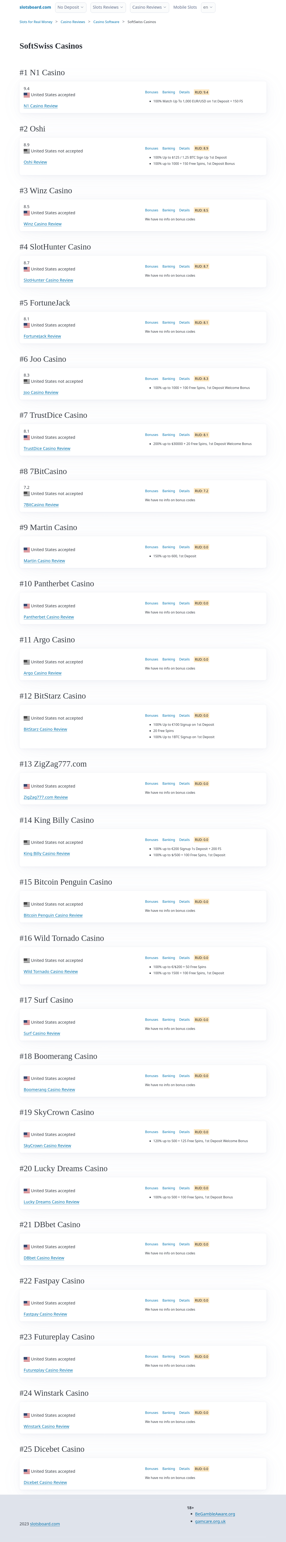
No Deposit (68, 7)
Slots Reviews (106, 7)
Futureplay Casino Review (48, 1370)
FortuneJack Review (42, 336)
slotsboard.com (45, 1524)
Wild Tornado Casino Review (51, 971)
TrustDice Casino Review (47, 448)
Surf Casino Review (42, 1033)
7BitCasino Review (41, 504)
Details (184, 92)
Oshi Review (35, 162)
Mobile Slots (185, 7)
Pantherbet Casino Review (49, 617)
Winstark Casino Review (46, 1426)
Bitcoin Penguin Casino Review (53, 915)
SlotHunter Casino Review (48, 280)
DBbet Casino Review (44, 1258)
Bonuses (151, 92)
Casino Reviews (147, 7)
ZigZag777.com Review (46, 797)
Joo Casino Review (41, 392)
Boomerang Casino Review (49, 1089)
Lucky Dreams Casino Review (51, 1202)
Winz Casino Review (43, 224)
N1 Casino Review (41, 106)
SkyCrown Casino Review (47, 1145)
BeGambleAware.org (215, 1514)
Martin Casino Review (44, 560)
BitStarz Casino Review (45, 729)
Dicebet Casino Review (45, 1482)
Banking (168, 92)
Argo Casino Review (43, 673)
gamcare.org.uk (210, 1521)
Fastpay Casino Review (45, 1314)
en (205, 7)
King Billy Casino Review (47, 853)
